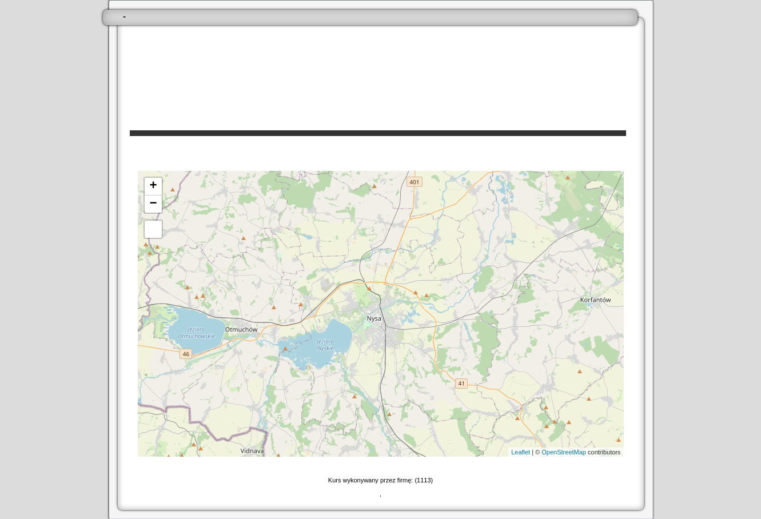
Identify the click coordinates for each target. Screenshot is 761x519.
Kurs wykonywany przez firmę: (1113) (380, 480)
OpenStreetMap (563, 452)
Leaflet (520, 452)
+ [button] (153, 186)
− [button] (153, 204)
